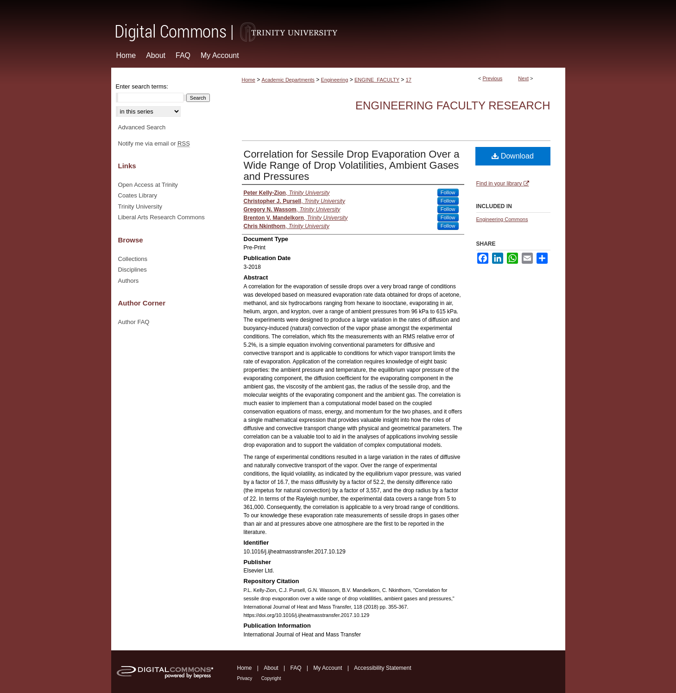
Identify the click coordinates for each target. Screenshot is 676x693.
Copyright (271, 678)
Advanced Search (142, 127)
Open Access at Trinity (148, 184)
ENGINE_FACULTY (376, 80)
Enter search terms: (142, 86)
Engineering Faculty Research (452, 105)
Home (248, 80)
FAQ (295, 668)
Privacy (245, 678)
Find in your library (502, 183)
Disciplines (132, 269)
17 (408, 80)
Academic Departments (288, 80)
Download (513, 156)
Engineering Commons (502, 219)
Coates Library (138, 195)
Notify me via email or (154, 143)
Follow (448, 192)
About (271, 668)
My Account (327, 668)
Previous (493, 78)
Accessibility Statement (382, 668)
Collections (133, 258)
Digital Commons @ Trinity (338, 21)
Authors (128, 280)
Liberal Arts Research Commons (161, 217)
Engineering (334, 80)
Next (523, 78)
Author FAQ (134, 321)
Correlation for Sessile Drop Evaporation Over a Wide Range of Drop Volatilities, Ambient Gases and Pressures (352, 165)
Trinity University (140, 206)
